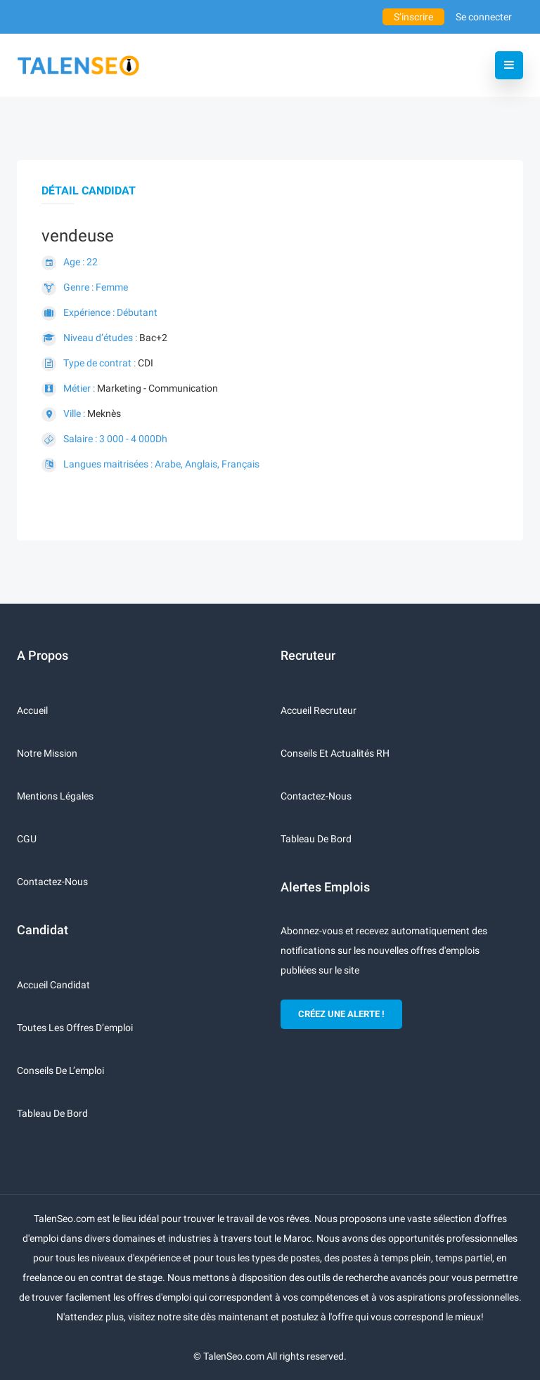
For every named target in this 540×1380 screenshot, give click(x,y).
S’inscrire (413, 16)
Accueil (32, 710)
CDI (145, 363)
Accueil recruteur (318, 710)
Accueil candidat (53, 984)
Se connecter (484, 16)
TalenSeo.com (233, 1356)
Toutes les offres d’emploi (75, 1027)
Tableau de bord (52, 1113)
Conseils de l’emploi (60, 1070)
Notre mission (47, 753)
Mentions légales (55, 796)
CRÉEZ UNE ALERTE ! (341, 1014)
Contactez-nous (52, 881)
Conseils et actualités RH (335, 753)
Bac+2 (153, 337)
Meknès (104, 413)
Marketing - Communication (157, 388)
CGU (27, 838)
